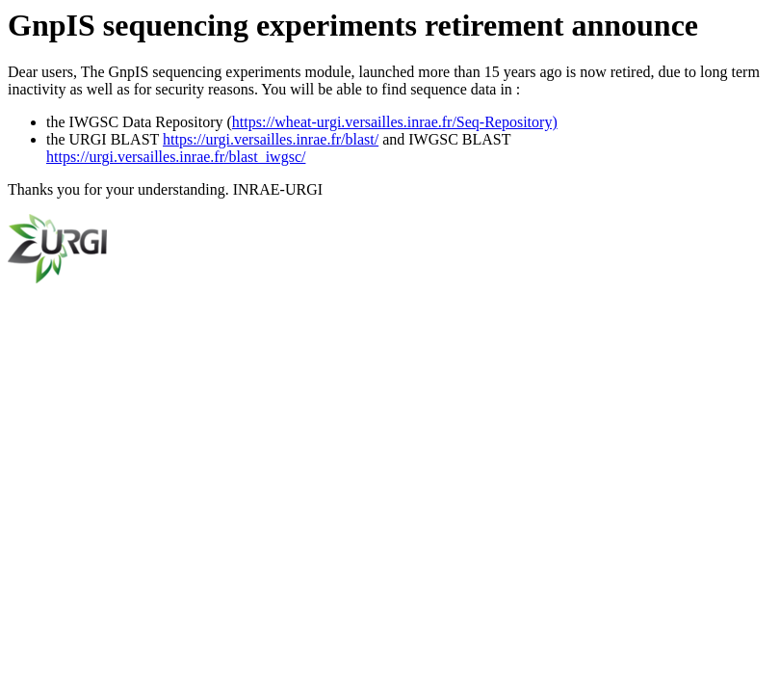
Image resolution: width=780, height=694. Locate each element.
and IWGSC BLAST (444, 139)
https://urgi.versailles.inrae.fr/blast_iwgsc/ (175, 156)
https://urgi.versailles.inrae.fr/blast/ (270, 139)
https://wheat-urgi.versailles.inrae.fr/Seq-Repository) (395, 122)
